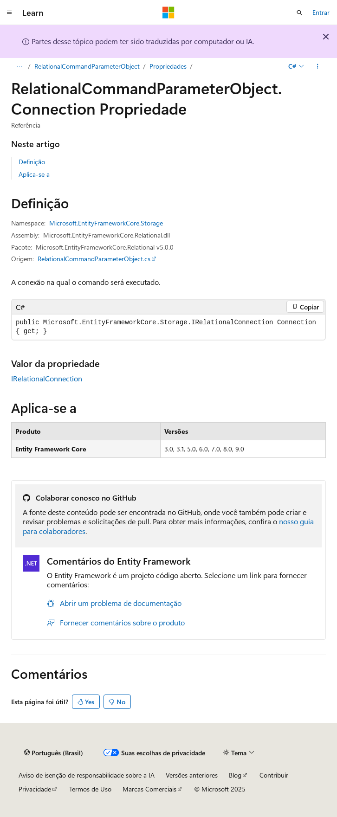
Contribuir (273, 775)
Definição (32, 161)
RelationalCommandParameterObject (87, 66)
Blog (235, 775)
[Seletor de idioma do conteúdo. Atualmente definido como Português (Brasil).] (54, 753)
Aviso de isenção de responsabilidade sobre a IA (87, 775)
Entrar (321, 12)
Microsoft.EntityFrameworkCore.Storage (106, 223)
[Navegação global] (9, 12)
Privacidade (35, 789)
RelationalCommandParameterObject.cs (94, 258)
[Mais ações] (318, 66)
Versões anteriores (192, 775)
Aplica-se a (34, 174)
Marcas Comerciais (149, 789)
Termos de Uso (90, 789)
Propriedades (168, 66)
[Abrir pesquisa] (299, 12)
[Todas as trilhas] (19, 66)
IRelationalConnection (46, 378)
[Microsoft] (168, 12)
